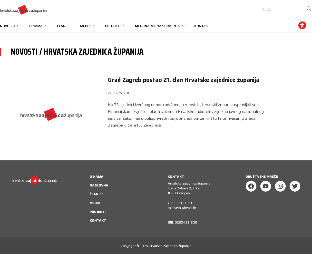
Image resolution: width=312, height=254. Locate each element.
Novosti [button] (10, 26)
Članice (63, 26)
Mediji (95, 202)
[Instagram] (280, 186)
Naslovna (99, 185)
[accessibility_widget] (302, 25)
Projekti (98, 211)
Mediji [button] (87, 26)
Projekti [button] (115, 26)
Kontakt (202, 26)
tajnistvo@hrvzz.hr (182, 207)
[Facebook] (251, 186)
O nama (96, 176)
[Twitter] (295, 186)
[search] (309, 9)
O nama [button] (38, 26)
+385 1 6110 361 (180, 202)
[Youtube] (265, 186)
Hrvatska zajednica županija (170, 245)
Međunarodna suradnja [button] (160, 26)
